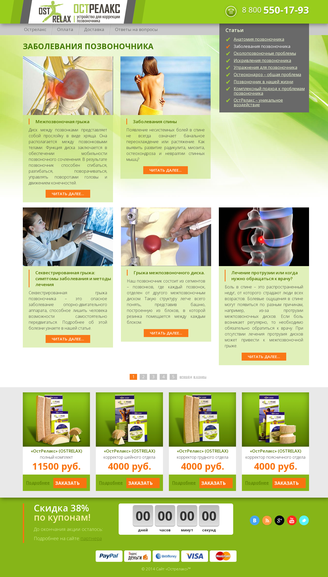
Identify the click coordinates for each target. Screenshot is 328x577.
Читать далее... (68, 193)
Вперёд (186, 376)
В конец (199, 376)
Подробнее (38, 483)
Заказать (67, 483)
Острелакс (78, 12)
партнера (91, 538)
